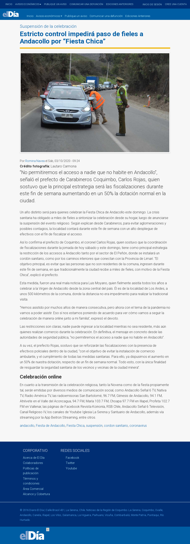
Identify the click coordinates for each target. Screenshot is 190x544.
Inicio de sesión (152, 4)
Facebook (72, 458)
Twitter (70, 463)
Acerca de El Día (33, 458)
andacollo (27, 426)
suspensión (94, 426)
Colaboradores (33, 463)
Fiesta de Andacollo (50, 426)
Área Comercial (33, 489)
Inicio (8, 4)
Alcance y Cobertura (36, 494)
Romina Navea (35, 161)
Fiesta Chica (76, 426)
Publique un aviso (55, 4)
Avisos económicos (28, 4)
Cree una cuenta (176, 4)
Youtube (71, 468)
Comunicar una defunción (86, 4)
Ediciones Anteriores (119, 4)
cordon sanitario (116, 426)
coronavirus (138, 426)
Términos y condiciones (31, 481)
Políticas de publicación (30, 471)
